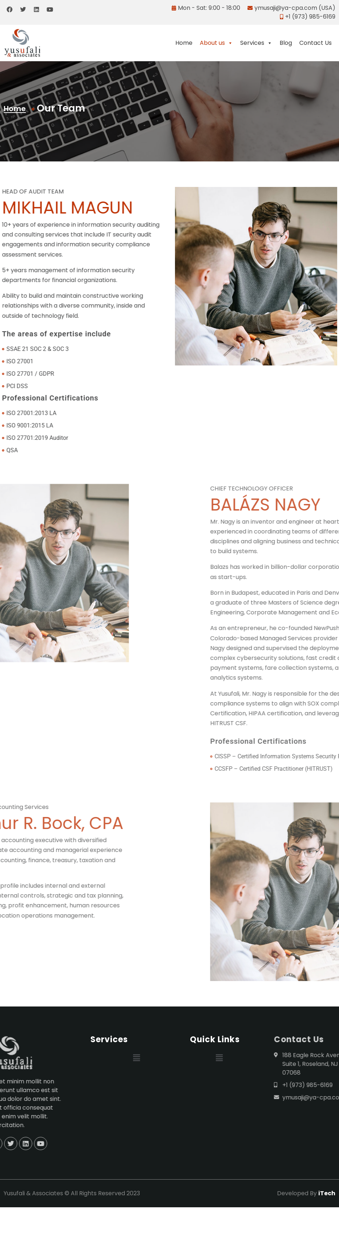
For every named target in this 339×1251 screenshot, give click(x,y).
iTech (326, 1193)
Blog (286, 43)
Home (183, 43)
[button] (136, 1058)
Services (256, 43)
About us (216, 43)
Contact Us (315, 43)
